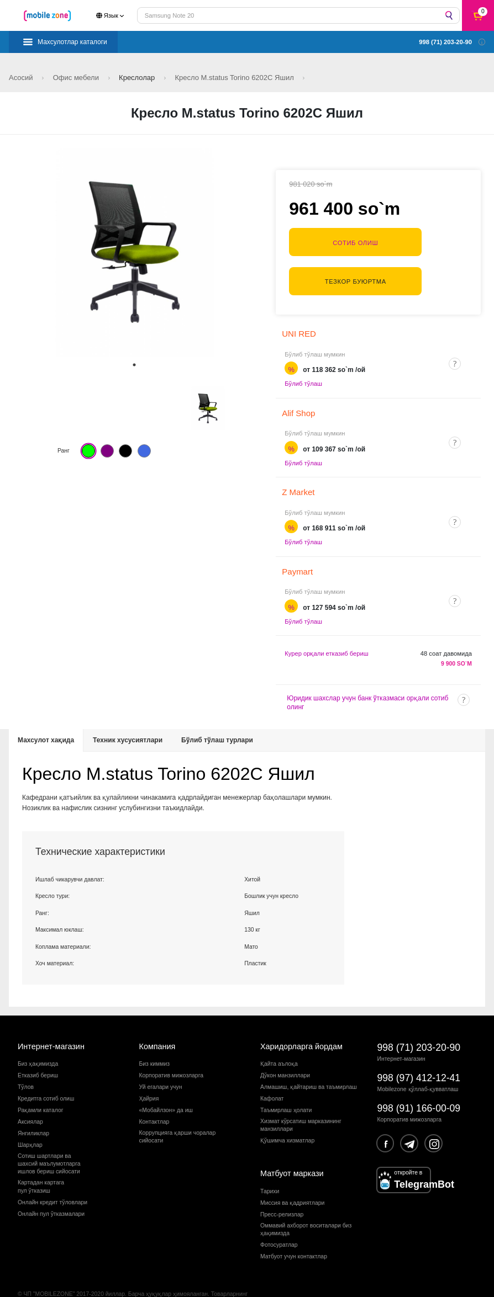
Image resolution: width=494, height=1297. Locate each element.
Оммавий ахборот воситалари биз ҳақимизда (305, 1206)
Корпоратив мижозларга (171, 1052)
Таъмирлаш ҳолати (286, 1087)
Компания (157, 1022)
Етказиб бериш (38, 1052)
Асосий (22, 77)
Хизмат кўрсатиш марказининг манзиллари (300, 1102)
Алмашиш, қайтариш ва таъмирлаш (308, 1064)
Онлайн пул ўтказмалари (51, 1190)
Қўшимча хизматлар (287, 1117)
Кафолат (271, 1075)
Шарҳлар (30, 1121)
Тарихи (269, 1168)
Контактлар (154, 1099)
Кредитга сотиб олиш (46, 1075)
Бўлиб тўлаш (303, 360)
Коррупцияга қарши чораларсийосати (177, 1113)
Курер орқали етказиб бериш (326, 630)
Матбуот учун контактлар (293, 1233)
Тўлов (26, 1064)
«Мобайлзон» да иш (166, 1087)
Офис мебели (77, 77)
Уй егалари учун (160, 1064)
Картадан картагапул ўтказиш (41, 1163)
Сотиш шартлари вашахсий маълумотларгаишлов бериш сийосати (49, 1140)
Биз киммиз (154, 1041)
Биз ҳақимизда (38, 1041)
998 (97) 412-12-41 (419, 1054)
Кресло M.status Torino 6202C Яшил (235, 77)
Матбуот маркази (292, 1150)
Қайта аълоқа (279, 1041)
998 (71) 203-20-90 (419, 1023)
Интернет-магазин (51, 1022)
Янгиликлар (33, 1110)
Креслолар (138, 77)
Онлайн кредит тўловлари (52, 1179)
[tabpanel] (134, 252)
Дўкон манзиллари (285, 1052)
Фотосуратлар (279, 1222)
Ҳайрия (149, 1075)
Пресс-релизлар (281, 1191)
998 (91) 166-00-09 (419, 1085)
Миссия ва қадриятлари (292, 1180)
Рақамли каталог (41, 1087)
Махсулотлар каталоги (72, 42)
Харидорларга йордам (301, 1022)
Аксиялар (30, 1099)
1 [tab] (134, 364)
